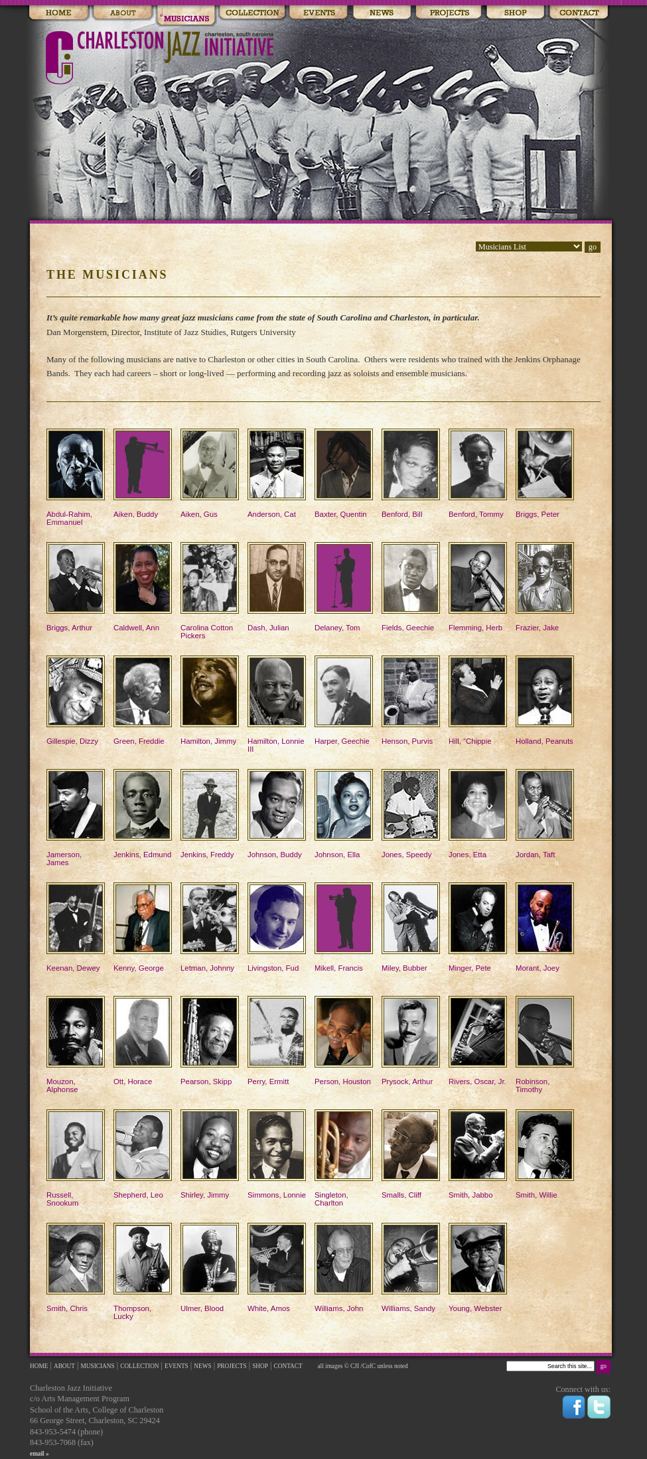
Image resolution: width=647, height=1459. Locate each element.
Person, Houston (344, 1040)
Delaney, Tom (344, 587)
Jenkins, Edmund (142, 814)
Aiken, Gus (209, 473)
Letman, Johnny (209, 927)
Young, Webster (478, 1267)
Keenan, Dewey (75, 927)
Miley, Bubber (411, 927)
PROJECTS (231, 1366)
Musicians (186, 13)
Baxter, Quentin (344, 473)
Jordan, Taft (545, 814)
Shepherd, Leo (142, 1154)
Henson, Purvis (411, 700)
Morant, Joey (545, 927)
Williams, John (344, 1267)
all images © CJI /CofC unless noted (362, 1366)
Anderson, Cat (277, 473)
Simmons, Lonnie (277, 1154)
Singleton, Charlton (344, 1158)
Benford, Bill (411, 473)
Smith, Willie (545, 1154)
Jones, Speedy (411, 814)
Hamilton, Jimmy (209, 700)
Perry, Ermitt (277, 1040)
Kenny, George (142, 927)
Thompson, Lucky (142, 1271)
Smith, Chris (75, 1267)
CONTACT (289, 1366)
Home (58, 13)
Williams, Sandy (411, 1267)
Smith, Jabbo (478, 1154)
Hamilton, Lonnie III (277, 704)
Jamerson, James (75, 818)
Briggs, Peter (545, 473)
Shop (515, 13)
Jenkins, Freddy (209, 814)
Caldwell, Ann (142, 587)
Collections (252, 13)
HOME (39, 1366)
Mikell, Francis (344, 927)
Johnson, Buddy (277, 814)
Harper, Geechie (344, 700)
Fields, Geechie (411, 587)
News (381, 13)
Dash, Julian (277, 587)
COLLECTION (139, 1366)
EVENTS (176, 1366)
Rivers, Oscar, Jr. (478, 1040)
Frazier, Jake (545, 587)
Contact (578, 13)
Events (318, 13)
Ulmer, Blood (209, 1267)
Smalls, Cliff (411, 1154)
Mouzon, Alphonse (75, 1044)
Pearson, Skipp (209, 1040)
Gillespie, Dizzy (75, 700)
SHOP (260, 1366)
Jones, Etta (478, 814)
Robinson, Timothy (545, 1044)
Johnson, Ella (344, 814)
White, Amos (277, 1267)
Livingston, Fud (277, 927)
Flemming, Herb (478, 587)
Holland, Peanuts (545, 700)
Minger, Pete (478, 927)
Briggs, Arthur (75, 587)
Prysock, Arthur (411, 1040)
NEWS (202, 1366)
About (123, 13)
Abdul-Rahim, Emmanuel (75, 477)
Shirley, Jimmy (209, 1154)
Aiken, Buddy (142, 473)
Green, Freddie (142, 700)
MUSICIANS (98, 1366)
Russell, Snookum (75, 1158)
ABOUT (64, 1366)
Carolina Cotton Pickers (209, 591)
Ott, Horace (142, 1040)
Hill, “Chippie (478, 700)
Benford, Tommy (478, 473)
